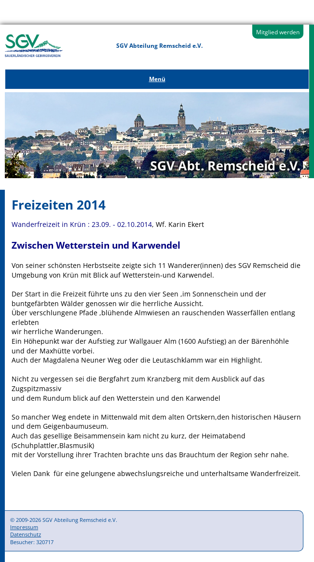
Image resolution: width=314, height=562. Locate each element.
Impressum (24, 527)
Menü (157, 79)
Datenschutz (25, 534)
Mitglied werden (278, 32)
